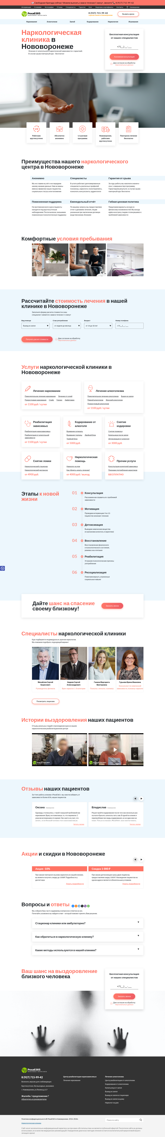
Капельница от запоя (113, 1088)
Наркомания (31, 22)
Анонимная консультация (124, 57)
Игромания (133, 22)
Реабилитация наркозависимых (37, 431)
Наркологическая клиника (31, 1123)
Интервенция (26, 7)
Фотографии (49, 7)
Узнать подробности (75, 884)
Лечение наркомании (46, 390)
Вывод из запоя (127, 396)
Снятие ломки (42, 460)
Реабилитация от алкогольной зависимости (37, 436)
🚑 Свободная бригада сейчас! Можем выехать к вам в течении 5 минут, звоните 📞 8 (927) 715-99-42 (82, 2)
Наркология (113, 22)
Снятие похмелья (115, 431)
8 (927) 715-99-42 (98, 13)
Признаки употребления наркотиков (122, 470)
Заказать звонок (112, 606)
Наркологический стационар (36, 466)
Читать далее (78, 824)
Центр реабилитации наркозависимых (80, 1077)
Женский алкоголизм (114, 400)
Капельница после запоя (118, 435)
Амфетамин (69, 400)
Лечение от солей (65, 396)
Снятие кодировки (124, 423)
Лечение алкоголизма (110, 390)
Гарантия (82, 7)
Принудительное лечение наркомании (40, 396)
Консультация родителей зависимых (123, 466)
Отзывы (59, 7)
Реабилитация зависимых (42, 423)
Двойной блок (90, 435)
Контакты (119, 7)
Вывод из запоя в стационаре (117, 1095)
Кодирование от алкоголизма (117, 1084)
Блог (90, 7)
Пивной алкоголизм (95, 400)
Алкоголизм (52, 22)
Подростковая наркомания (35, 400)
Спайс (51, 400)
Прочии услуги (126, 460)
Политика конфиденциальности (33, 1119)
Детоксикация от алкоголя (118, 439)
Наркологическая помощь (86, 458)
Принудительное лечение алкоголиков (103, 396)
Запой (72, 22)
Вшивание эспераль (75, 431)
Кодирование (93, 22)
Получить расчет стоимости (37, 339)
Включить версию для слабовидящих (36, 1082)
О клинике (37, 7)
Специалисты (71, 7)
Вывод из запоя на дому (114, 1099)
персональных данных (124, 65)
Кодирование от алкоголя (85, 423)
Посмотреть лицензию (46, 701)
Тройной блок (72, 439)
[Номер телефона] (124, 986)
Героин (59, 400)
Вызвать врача (128, 14)
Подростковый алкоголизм (98, 404)
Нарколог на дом (73, 466)
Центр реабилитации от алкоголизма (120, 1080)
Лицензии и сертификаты (104, 7)
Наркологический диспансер (36, 470)
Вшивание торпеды (74, 435)
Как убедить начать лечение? (78, 470)
